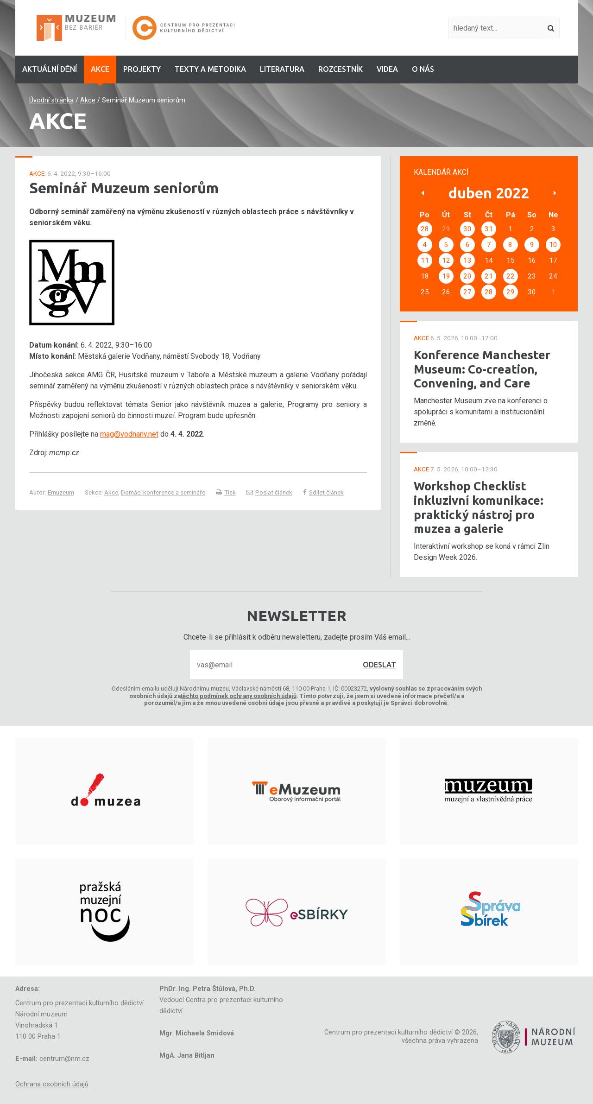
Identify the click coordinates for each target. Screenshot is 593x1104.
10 (553, 245)
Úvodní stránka (51, 100)
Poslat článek (269, 492)
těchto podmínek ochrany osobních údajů (238, 695)
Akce (87, 100)
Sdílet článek (323, 492)
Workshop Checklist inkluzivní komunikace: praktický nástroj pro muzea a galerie (478, 507)
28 (425, 229)
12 (446, 260)
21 (489, 276)
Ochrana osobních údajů (51, 1084)
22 (510, 276)
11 (425, 260)
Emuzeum (61, 492)
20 (467, 276)
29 (510, 292)
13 (467, 260)
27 (467, 292)
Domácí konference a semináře (163, 492)
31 (489, 229)
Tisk (226, 492)
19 (446, 276)
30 (467, 229)
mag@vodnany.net (129, 434)
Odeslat (379, 664)
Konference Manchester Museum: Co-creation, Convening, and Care (482, 369)
